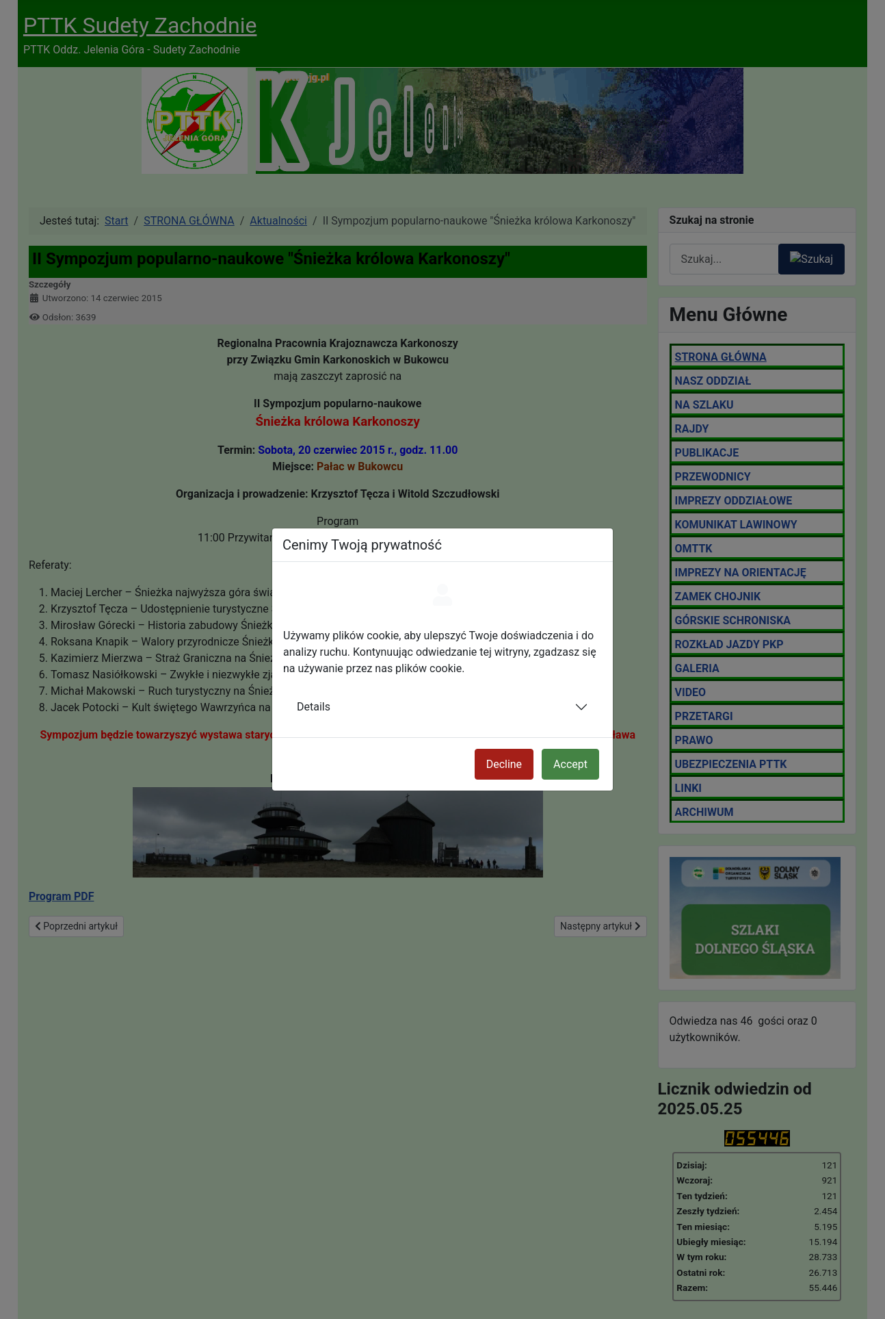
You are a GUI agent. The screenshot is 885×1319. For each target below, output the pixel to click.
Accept (570, 764)
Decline (504, 764)
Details (313, 706)
